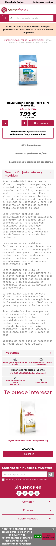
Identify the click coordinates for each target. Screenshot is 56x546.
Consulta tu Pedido (14, 2)
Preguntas (12, 352)
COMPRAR (42, 123)
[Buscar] (31, 18)
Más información (48, 536)
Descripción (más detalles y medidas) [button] (24, 174)
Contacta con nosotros (43, 2)
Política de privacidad (36, 479)
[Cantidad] (15, 123)
